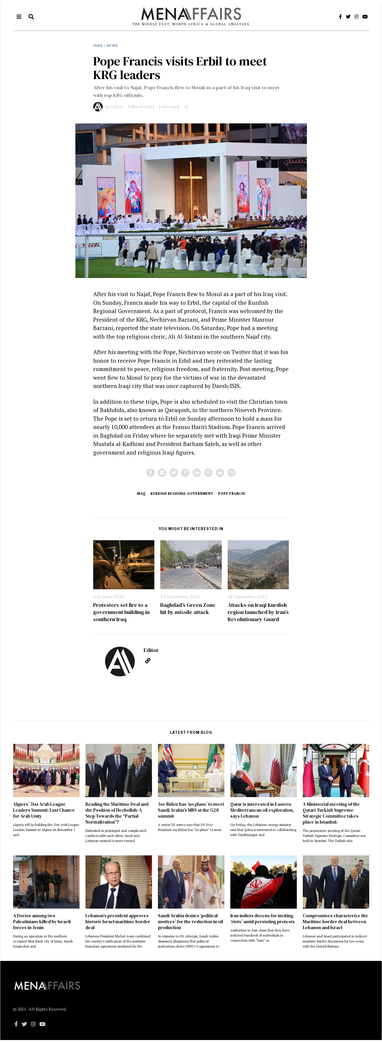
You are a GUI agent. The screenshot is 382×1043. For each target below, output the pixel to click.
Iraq (98, 45)
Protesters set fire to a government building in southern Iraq (121, 612)
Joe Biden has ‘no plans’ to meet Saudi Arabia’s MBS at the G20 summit (191, 810)
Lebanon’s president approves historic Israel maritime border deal (117, 921)
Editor (117, 106)
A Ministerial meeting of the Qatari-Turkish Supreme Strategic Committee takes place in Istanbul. (331, 813)
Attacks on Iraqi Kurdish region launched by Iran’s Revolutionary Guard (258, 612)
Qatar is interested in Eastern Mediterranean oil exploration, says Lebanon (262, 810)
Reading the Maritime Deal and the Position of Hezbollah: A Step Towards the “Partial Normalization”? (116, 813)
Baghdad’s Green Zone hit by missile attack (187, 608)
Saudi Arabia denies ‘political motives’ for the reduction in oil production (190, 921)
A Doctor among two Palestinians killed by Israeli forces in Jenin (42, 921)
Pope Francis (231, 493)
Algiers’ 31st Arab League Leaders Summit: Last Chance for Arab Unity (44, 810)
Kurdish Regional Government (181, 493)
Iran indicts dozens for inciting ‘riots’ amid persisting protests (262, 918)
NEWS (112, 45)
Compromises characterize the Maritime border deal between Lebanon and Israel (335, 921)
